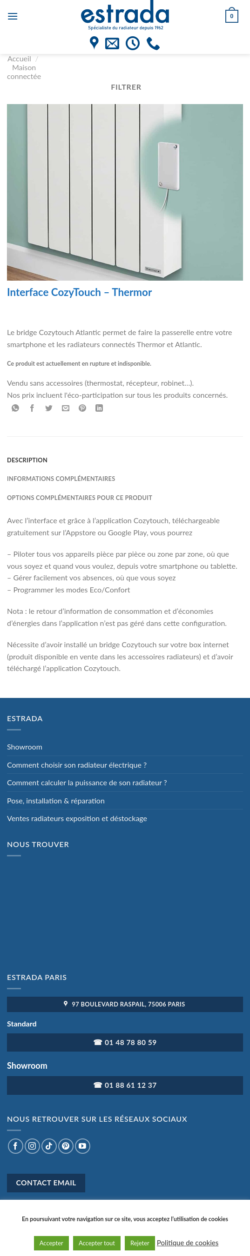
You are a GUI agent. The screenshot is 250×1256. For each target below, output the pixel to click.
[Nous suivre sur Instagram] (32, 1146)
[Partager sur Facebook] (32, 408)
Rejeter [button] (139, 1243)
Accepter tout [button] (97, 1243)
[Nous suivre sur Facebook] (15, 1146)
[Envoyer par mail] (66, 408)
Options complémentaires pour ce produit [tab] (79, 497)
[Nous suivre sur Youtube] (82, 1146)
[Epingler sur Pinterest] (82, 408)
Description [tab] (27, 460)
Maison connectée (24, 71)
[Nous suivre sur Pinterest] (66, 1146)
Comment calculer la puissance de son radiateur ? (87, 782)
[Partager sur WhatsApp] (15, 408)
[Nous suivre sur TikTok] (49, 1146)
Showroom (24, 746)
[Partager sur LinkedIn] (99, 408)
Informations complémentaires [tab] (61, 478)
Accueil (19, 58)
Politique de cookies (187, 1242)
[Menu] (12, 16)
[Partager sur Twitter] (49, 408)
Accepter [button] (51, 1243)
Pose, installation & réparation (56, 800)
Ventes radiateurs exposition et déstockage (77, 818)
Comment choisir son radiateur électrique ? (77, 764)
